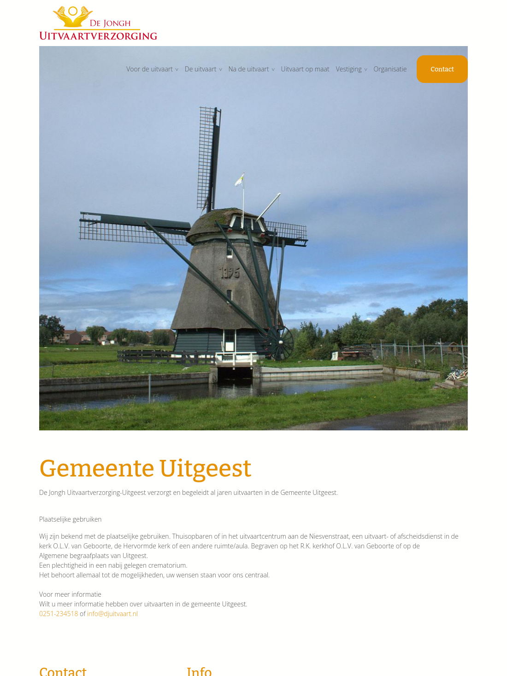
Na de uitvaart (248, 69)
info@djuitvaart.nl (112, 613)
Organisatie (390, 69)
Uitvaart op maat (305, 69)
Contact (442, 69)
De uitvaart (201, 69)
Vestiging (349, 69)
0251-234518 (58, 613)
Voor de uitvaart (149, 69)
